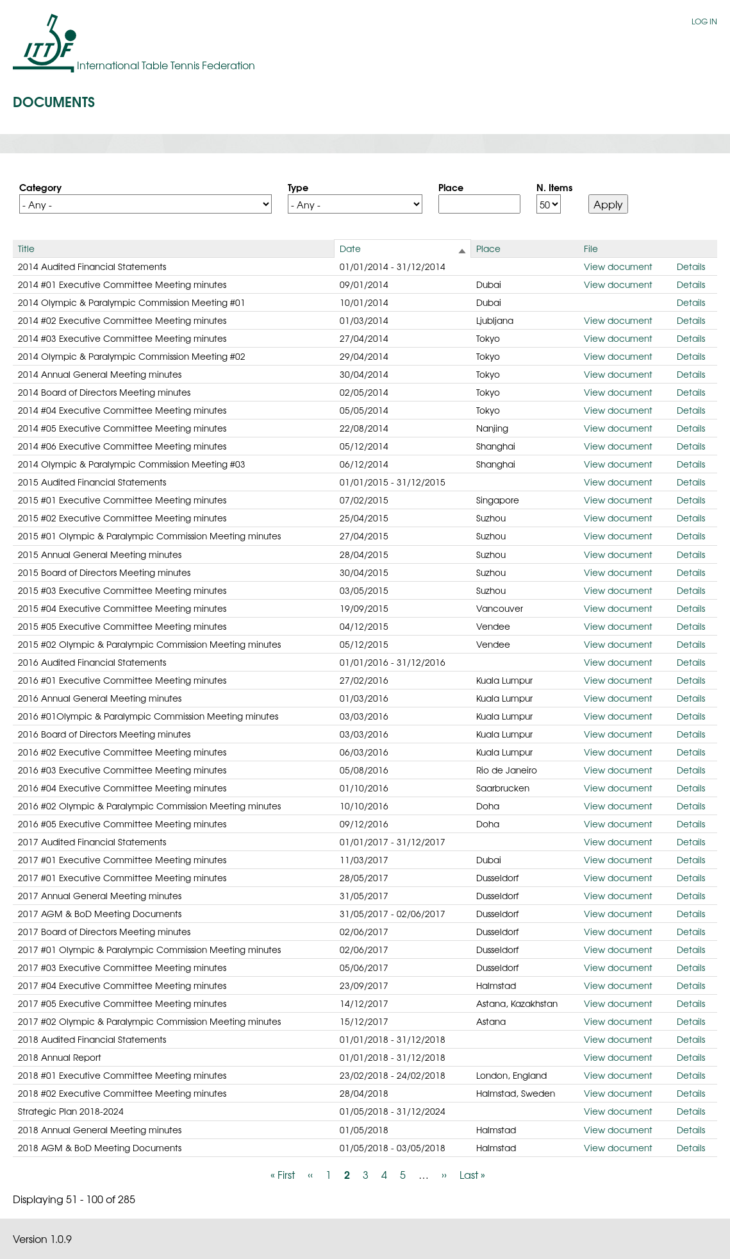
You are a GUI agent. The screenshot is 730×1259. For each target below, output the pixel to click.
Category (40, 186)
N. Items (554, 186)
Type (298, 186)
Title (26, 248)
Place (450, 186)
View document (618, 266)
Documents (54, 100)
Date (350, 248)
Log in (704, 21)
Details (691, 266)
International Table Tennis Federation (166, 64)
